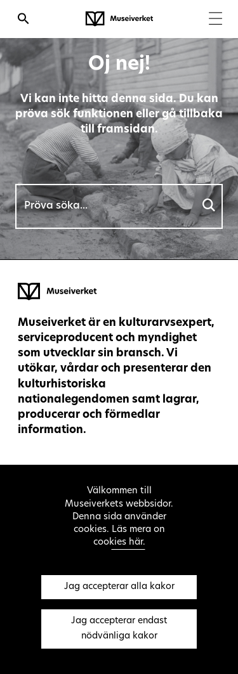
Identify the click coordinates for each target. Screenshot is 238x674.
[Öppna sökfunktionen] (23, 20)
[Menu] (215, 20)
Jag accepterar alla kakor (119, 587)
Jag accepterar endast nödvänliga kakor (119, 628)
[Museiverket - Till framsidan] (119, 19)
